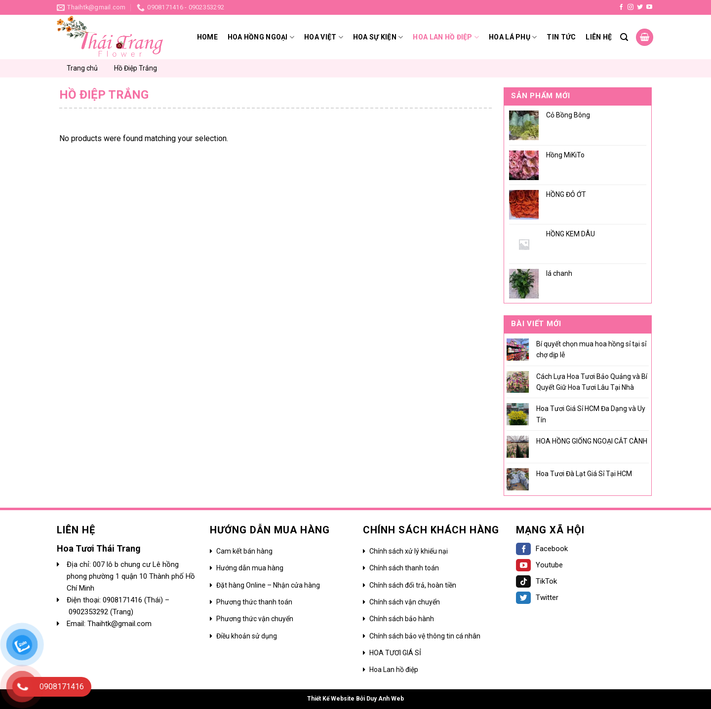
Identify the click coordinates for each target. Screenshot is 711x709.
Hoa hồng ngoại (261, 37)
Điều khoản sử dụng (246, 636)
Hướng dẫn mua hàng (249, 568)
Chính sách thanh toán (404, 568)
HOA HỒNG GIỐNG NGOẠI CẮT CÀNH (591, 441)
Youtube (539, 564)
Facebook (542, 548)
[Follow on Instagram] (630, 7)
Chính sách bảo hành (401, 619)
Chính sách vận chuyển (404, 602)
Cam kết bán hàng (244, 551)
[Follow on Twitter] (640, 7)
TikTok (536, 581)
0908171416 (123, 600)
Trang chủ (82, 68)
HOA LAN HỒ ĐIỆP (446, 37)
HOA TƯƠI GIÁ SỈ (395, 653)
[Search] (624, 37)
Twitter (537, 597)
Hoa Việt (323, 37)
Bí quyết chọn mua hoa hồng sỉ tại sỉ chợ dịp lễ (591, 349)
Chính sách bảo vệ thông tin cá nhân (424, 636)
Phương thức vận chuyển (254, 619)
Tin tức (561, 37)
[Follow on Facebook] (621, 7)
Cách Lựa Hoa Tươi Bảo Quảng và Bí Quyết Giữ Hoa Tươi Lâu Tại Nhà (591, 382)
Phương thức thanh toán (254, 602)
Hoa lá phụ (513, 37)
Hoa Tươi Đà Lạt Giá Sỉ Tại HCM (584, 474)
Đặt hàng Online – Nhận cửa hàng (268, 585)
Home (207, 37)
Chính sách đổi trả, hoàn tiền (412, 585)
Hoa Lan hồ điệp (393, 669)
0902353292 (89, 611)
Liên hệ (599, 37)
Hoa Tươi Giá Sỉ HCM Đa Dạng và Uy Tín (590, 414)
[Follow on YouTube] (649, 7)
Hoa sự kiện (378, 37)
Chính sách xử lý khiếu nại (408, 551)
